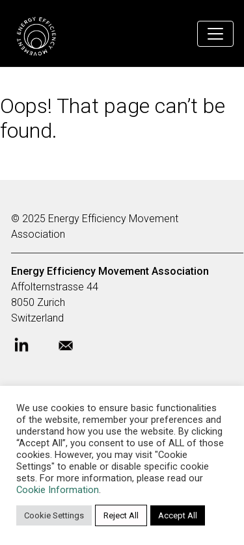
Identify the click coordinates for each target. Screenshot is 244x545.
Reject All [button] (121, 515)
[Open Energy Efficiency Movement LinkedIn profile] (32, 349)
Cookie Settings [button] (54, 515)
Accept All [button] (177, 515)
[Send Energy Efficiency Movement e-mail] (76, 349)
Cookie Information (57, 490)
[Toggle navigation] (215, 34)
